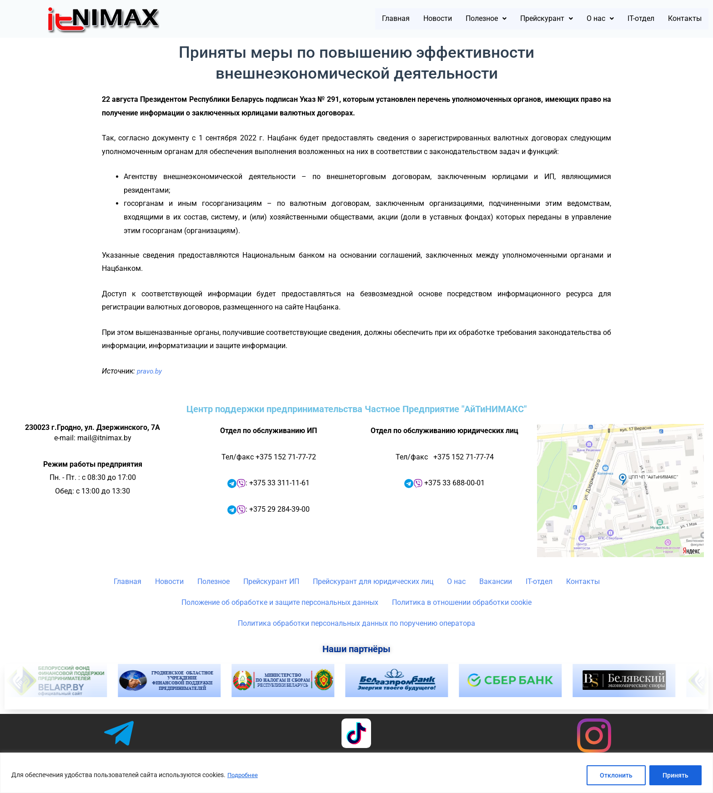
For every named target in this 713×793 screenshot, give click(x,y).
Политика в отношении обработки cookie (462, 602)
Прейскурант (519, 19)
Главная (342, 19)
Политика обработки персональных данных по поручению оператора (356, 623)
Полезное (448, 19)
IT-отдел (628, 19)
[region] (356, 773)
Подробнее (243, 775)
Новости (391, 19)
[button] (448, 19)
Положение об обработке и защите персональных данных (279, 602)
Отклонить (616, 775)
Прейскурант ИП (271, 581)
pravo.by (150, 371)
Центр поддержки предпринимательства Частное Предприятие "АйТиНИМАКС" (356, 409)
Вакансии (495, 581)
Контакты (680, 19)
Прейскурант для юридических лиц (373, 581)
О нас (581, 19)
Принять (675, 775)
